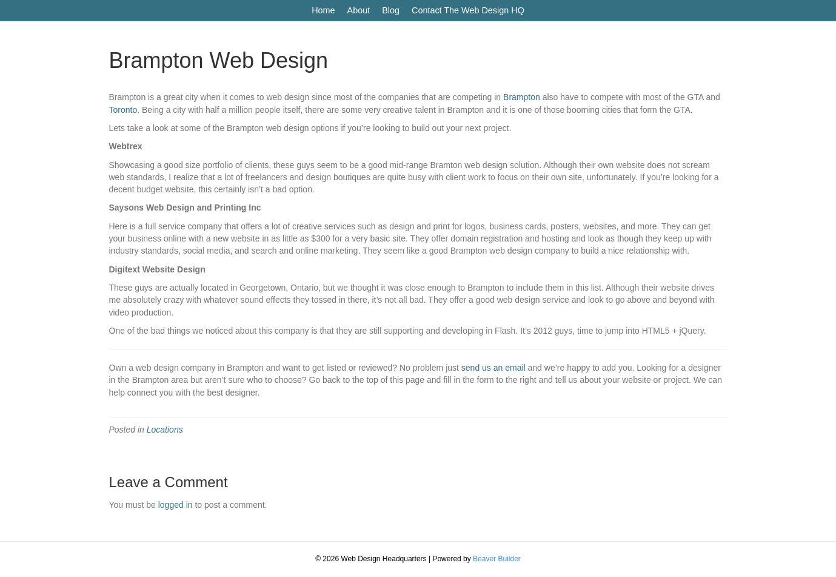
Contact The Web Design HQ (468, 10)
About (358, 10)
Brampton (521, 97)
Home (323, 10)
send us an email (493, 368)
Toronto (123, 110)
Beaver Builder (497, 559)
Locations (165, 429)
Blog (391, 10)
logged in (175, 505)
